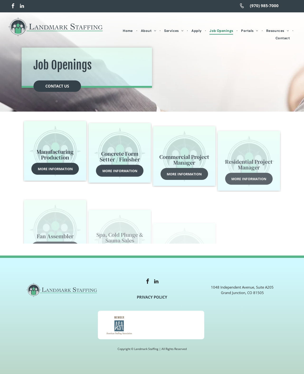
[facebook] (13, 6)
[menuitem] (128, 31)
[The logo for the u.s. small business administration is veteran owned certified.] (183, 325)
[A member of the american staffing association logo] (119, 325)
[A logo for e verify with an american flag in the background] (151, 325)
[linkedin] (21, 6)
